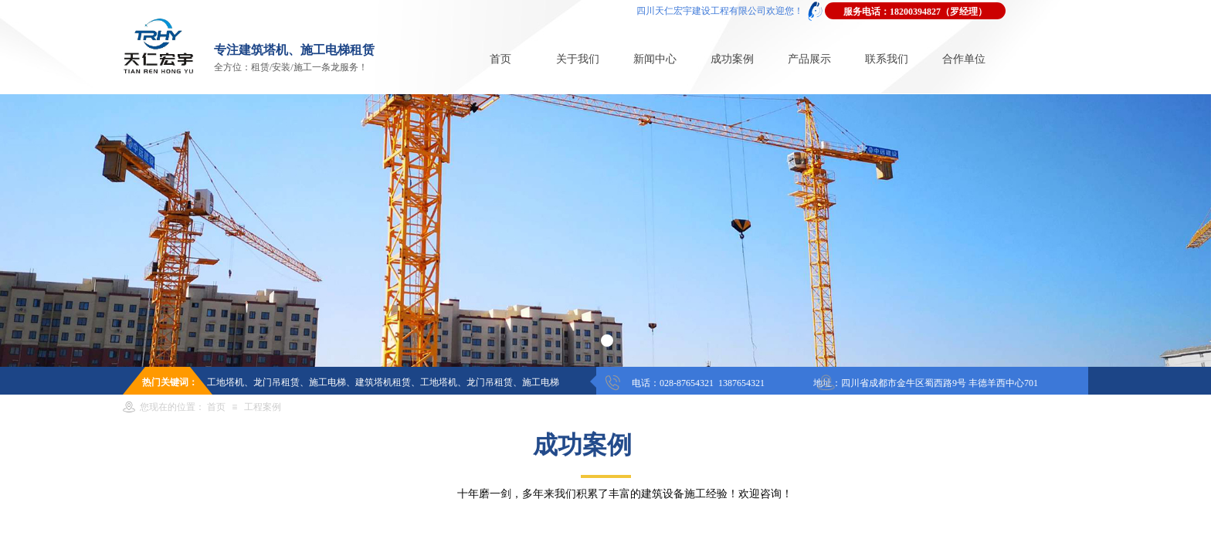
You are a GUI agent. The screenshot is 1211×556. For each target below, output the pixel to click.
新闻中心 (655, 59)
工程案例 (262, 407)
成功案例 (732, 59)
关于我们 (577, 59)
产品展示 (809, 59)
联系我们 (886, 59)
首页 (500, 59)
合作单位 (963, 59)
